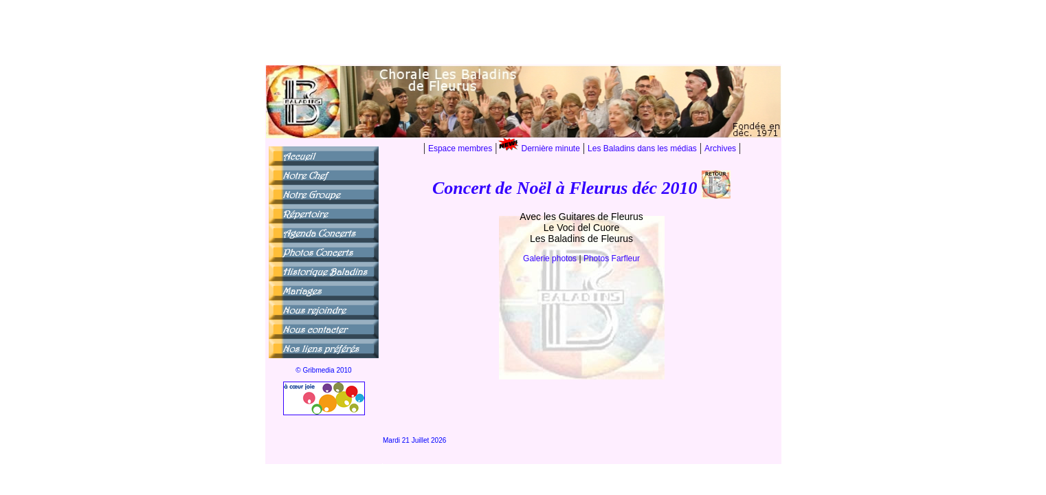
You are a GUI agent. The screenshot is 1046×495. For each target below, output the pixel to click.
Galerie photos (551, 258)
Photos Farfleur (611, 258)
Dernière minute (551, 148)
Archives (720, 148)
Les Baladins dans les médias (642, 148)
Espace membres (460, 148)
